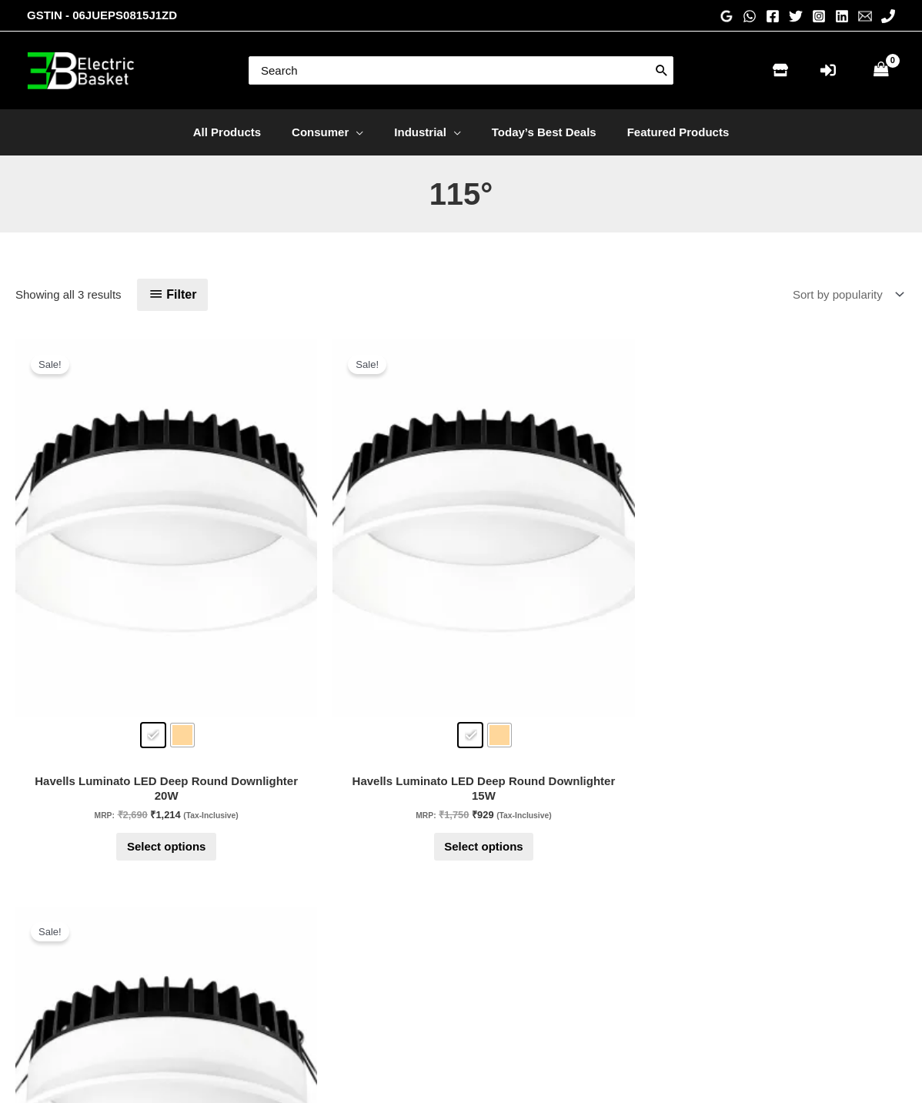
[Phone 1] (888, 16)
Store (268, 938)
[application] (363, 132)
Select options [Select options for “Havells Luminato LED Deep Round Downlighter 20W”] (99, 708)
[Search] (662, 70)
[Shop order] (845, 294)
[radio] (85, 565)
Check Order (286, 981)
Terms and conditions (535, 1002)
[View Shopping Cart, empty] (881, 70)
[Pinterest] (728, 952)
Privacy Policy (516, 960)
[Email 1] (865, 16)
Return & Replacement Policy (555, 981)
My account (283, 1002)
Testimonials (512, 938)
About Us (504, 917)
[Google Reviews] (726, 16)
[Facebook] (773, 16)
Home (269, 917)
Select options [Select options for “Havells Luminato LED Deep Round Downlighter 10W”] (461, 708)
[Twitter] (796, 16)
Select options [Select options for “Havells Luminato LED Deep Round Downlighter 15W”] (279, 708)
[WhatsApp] (750, 16)
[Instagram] (819, 16)
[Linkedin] (842, 16)
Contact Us (282, 960)
